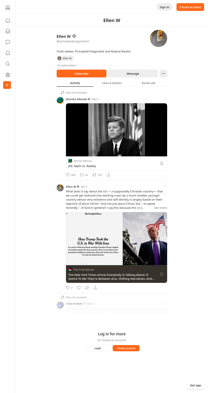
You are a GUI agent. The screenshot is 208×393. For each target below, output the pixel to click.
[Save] (162, 163)
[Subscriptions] (7, 31)
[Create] (7, 85)
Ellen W (70, 92)
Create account (190, 7)
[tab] (75, 83)
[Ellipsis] (163, 73)
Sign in (164, 7)
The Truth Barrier (84, 270)
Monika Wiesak (76, 99)
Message (132, 73)
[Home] (7, 7)
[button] (7, 20)
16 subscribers (66, 65)
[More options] (165, 99)
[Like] (70, 175)
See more (160, 208)
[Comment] (84, 175)
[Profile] (7, 75)
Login (97, 348)
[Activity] (7, 53)
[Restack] (97, 175)
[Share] (108, 175)
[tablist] (112, 83)
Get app (195, 385)
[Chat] (7, 42)
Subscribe (81, 73)
